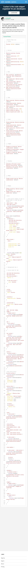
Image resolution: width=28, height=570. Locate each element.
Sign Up (3, 558)
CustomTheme (7, 36)
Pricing (2, 566)
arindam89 (8, 18)
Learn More (14, 13)
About (2, 564)
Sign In (2, 561)
